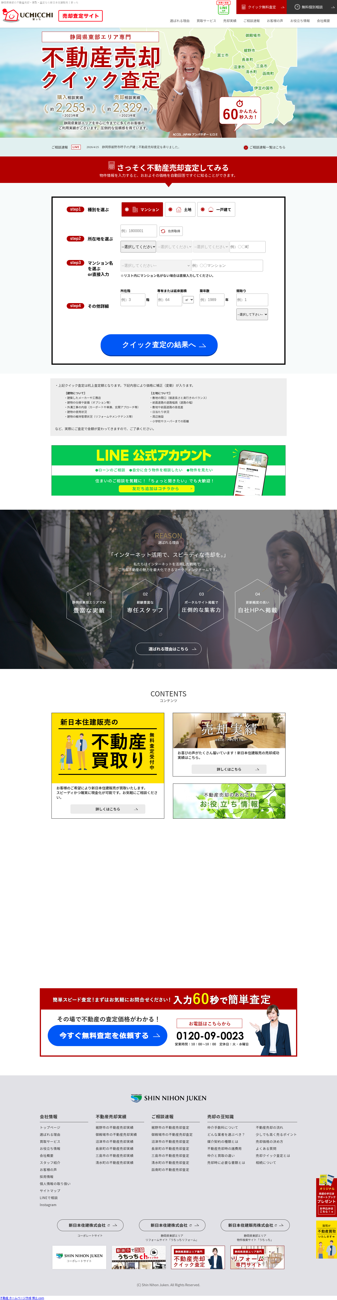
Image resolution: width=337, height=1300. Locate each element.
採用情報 (47, 1176)
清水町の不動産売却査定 (170, 1162)
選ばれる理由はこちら (168, 649)
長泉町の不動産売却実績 (115, 1148)
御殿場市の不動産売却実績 (116, 1134)
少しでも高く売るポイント (276, 1134)
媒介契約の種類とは (222, 1141)
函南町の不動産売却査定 (170, 1169)
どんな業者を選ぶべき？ (226, 1134)
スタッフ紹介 (50, 1162)
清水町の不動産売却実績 (115, 1162)
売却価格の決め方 (269, 1141)
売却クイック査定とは (273, 1155)
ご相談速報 (251, 21)
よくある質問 (266, 1148)
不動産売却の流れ (269, 1127)
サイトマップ (50, 1190)
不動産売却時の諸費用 (224, 1148)
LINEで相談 (49, 1198)
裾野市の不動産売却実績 (115, 1127)
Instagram (48, 1205)
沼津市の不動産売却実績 (115, 1141)
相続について (266, 1162)
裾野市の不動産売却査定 (170, 1127)
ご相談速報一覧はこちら (264, 147)
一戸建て (220, 209)
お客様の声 (275, 21)
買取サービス (206, 21)
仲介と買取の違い (221, 1155)
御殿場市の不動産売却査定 (172, 1134)
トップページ (50, 1127)
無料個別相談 (308, 7)
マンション (146, 209)
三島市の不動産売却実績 (115, 1155)
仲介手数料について (222, 1127)
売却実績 (229, 21)
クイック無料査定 (258, 7)
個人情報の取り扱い (55, 1183)
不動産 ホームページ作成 (15, 1298)
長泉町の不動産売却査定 (170, 1148)
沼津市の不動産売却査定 (170, 1141)
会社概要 (323, 21)
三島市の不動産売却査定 (170, 1155)
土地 (183, 209)
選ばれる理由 (180, 21)
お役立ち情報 (300, 21)
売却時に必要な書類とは (226, 1162)
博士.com (38, 1298)
